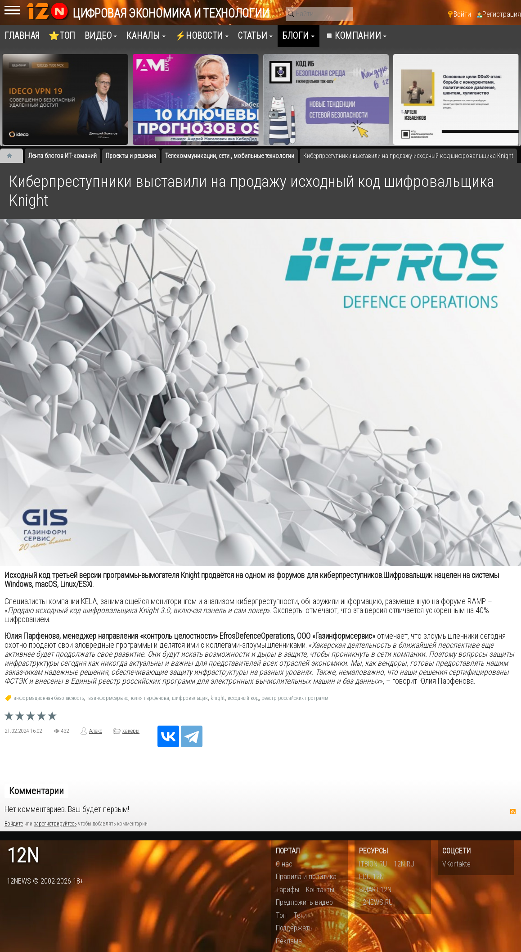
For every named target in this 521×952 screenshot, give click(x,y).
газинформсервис (107, 698)
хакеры (130, 731)
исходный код (243, 698)
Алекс (95, 731)
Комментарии (36, 790)
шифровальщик (190, 698)
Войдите (13, 824)
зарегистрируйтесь (55, 824)
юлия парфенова (150, 698)
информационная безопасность (48, 698)
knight (218, 698)
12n (23, 855)
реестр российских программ (294, 698)
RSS (513, 811)
